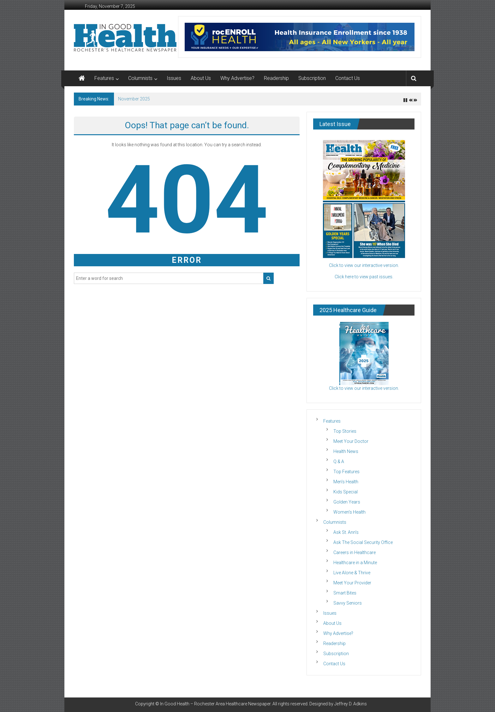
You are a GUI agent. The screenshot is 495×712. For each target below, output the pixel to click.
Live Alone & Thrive (351, 572)
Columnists (140, 78)
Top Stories (344, 431)
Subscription (312, 78)
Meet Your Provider (352, 582)
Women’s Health (349, 512)
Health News (345, 451)
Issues (174, 78)
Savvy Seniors (347, 603)
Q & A (338, 461)
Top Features (346, 471)
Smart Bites (344, 592)
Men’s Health (345, 481)
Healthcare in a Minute (355, 562)
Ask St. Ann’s (346, 532)
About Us (201, 78)
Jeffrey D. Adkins (350, 703)
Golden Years (346, 501)
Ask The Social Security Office (363, 542)
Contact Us (347, 78)
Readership (276, 78)
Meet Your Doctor (350, 441)
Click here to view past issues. (364, 276)
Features (104, 78)
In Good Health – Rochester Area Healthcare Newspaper (215, 703)
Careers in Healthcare (354, 552)
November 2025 (134, 98)
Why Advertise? (237, 78)
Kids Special (345, 491)
